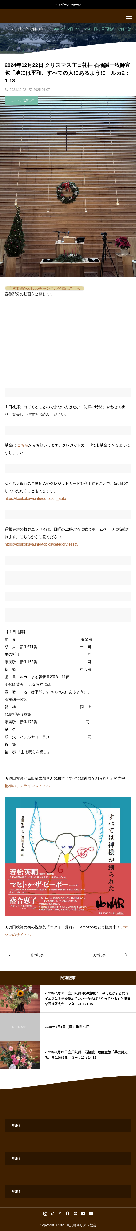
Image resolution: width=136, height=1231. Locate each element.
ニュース (14, 100)
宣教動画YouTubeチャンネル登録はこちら (44, 288)
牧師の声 (28, 100)
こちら (22, 445)
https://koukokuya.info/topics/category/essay (41, 544)
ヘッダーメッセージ (68, 4)
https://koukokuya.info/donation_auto (35, 498)
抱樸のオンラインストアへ (27, 786)
